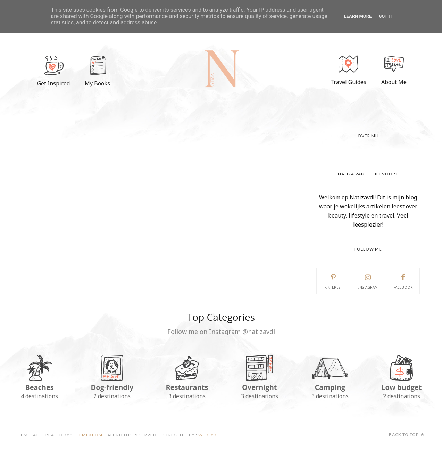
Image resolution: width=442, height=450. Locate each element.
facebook (402, 281)
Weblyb (207, 434)
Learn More (358, 16)
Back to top (406, 434)
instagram (368, 281)
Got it (385, 16)
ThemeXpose (88, 434)
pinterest (333, 281)
